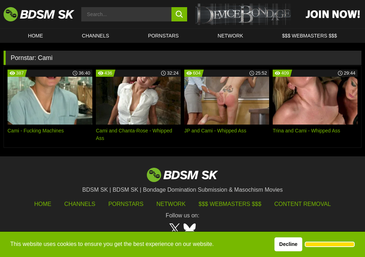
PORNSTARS (163, 36)
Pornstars (125, 204)
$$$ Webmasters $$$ (230, 204)
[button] (330, 244)
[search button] (179, 14)
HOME (35, 36)
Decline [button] (288, 244)
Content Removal (302, 204)
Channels (79, 204)
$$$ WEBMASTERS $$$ (309, 36)
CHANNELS (95, 36)
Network (230, 36)
